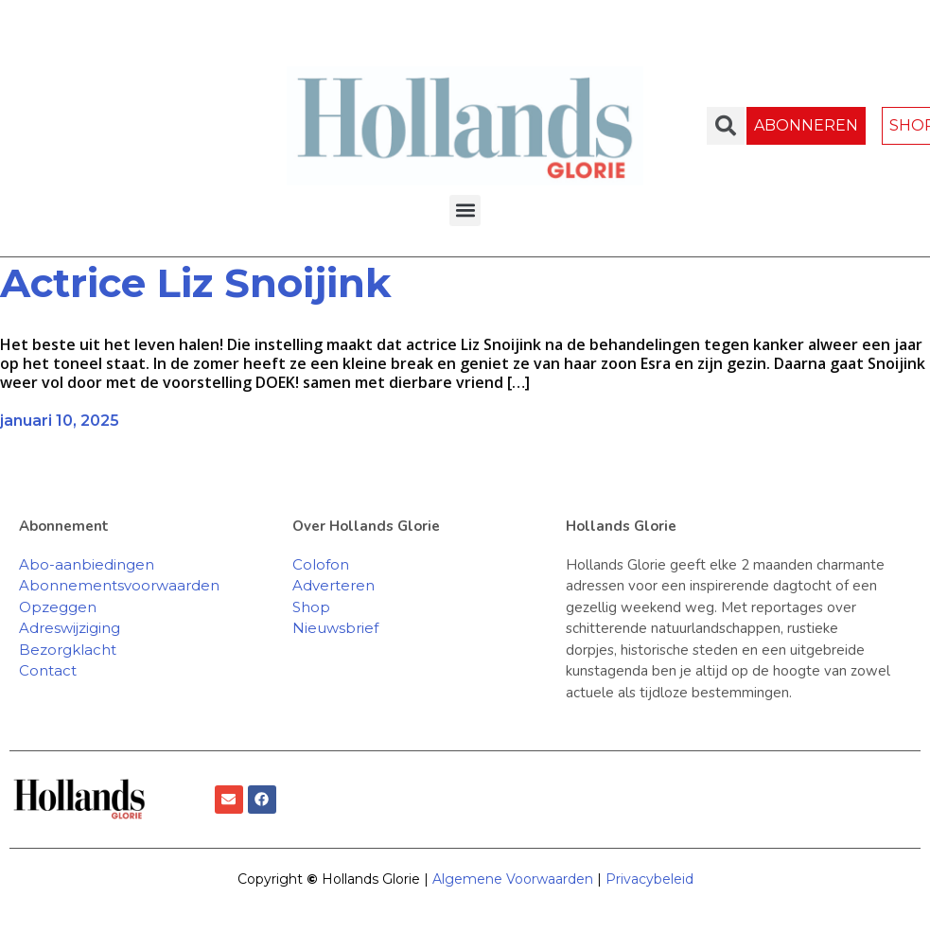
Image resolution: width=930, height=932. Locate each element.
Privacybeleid (649, 879)
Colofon (320, 564)
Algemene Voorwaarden (512, 879)
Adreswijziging (69, 628)
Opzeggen (58, 607)
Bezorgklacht (67, 650)
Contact (48, 670)
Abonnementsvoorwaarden (119, 585)
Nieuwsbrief (335, 628)
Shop (311, 607)
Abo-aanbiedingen (86, 564)
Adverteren (333, 585)
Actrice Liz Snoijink (201, 283)
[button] (465, 210)
